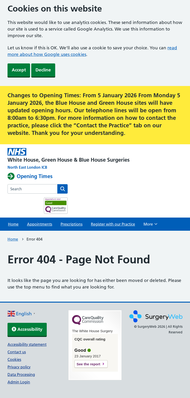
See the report (88, 364)
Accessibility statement (27, 344)
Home (13, 224)
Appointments (39, 224)
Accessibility (27, 329)
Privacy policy (19, 367)
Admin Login (19, 382)
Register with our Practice (113, 224)
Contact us (17, 352)
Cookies (14, 359)
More (150, 225)
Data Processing (21, 374)
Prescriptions (71, 224)
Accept (19, 70)
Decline (43, 70)
